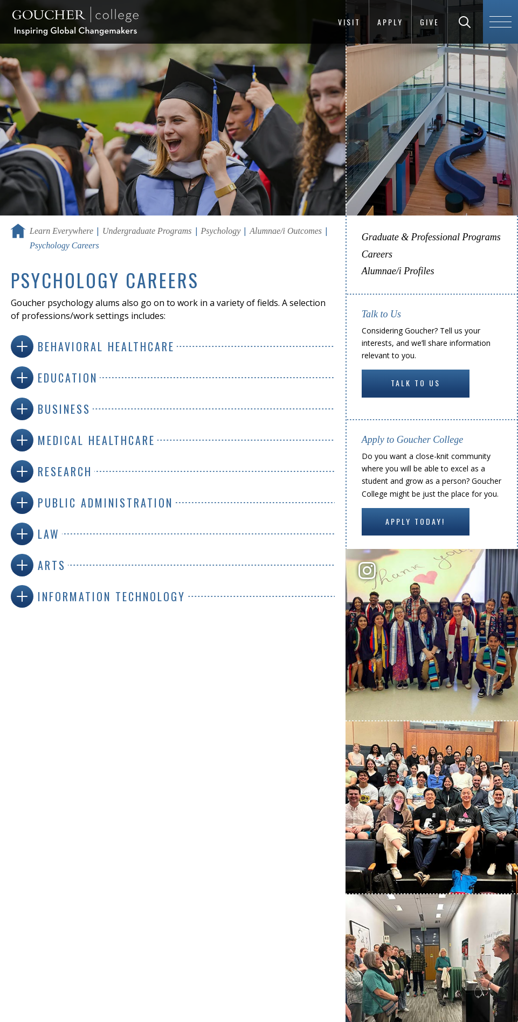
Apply (390, 21)
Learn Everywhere (61, 230)
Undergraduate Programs (146, 230)
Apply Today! (415, 521)
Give (429, 21)
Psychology (221, 230)
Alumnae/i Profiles (398, 271)
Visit (349, 21)
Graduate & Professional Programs (431, 237)
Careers (377, 254)
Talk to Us (415, 382)
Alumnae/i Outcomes (286, 230)
